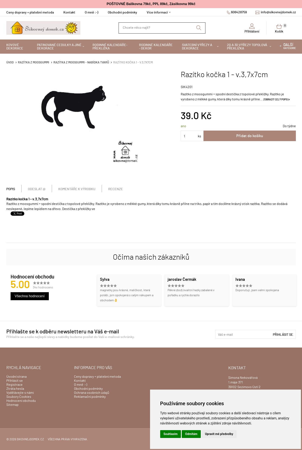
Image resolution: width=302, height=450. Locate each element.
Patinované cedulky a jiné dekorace (59, 46)
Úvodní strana (16, 376)
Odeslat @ (36, 189)
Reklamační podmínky (90, 396)
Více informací (157, 12)
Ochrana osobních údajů (91, 392)
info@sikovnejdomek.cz (278, 12)
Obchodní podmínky (122, 12)
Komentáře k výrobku (76, 189)
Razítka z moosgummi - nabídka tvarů (81, 62)
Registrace (14, 384)
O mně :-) (91, 12)
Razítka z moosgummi (33, 62)
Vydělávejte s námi (20, 392)
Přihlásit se (283, 334)
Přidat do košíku (249, 136)
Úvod (10, 62)
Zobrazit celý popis (275, 99)
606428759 (239, 12)
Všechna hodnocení (30, 296)
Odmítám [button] (191, 434)
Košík (281, 28)
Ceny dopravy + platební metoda (30, 12)
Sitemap (12, 404)
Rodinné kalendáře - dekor (156, 46)
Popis (10, 189)
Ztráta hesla (15, 388)
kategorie (289, 46)
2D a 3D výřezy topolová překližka (247, 46)
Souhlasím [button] (171, 434)
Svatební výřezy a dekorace (197, 46)
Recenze (115, 189)
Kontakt (69, 12)
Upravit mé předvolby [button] (219, 434)
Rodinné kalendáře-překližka (110, 46)
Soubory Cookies (18, 396)
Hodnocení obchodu (21, 400)
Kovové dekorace (14, 46)
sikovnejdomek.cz (30, 439)
